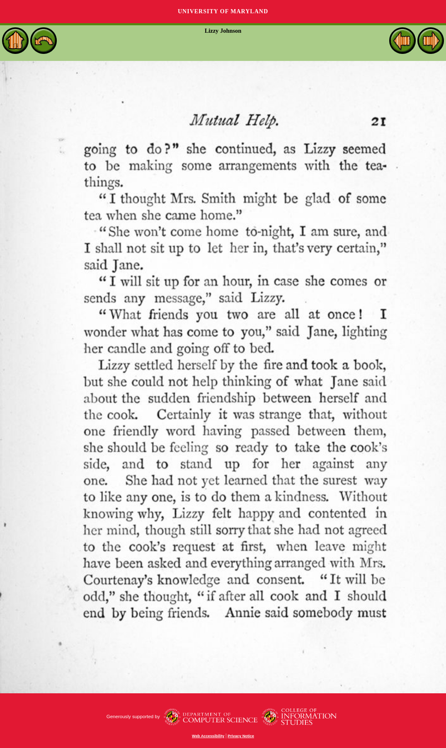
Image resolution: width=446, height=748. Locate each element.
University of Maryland (223, 11)
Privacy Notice (241, 736)
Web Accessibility (208, 736)
